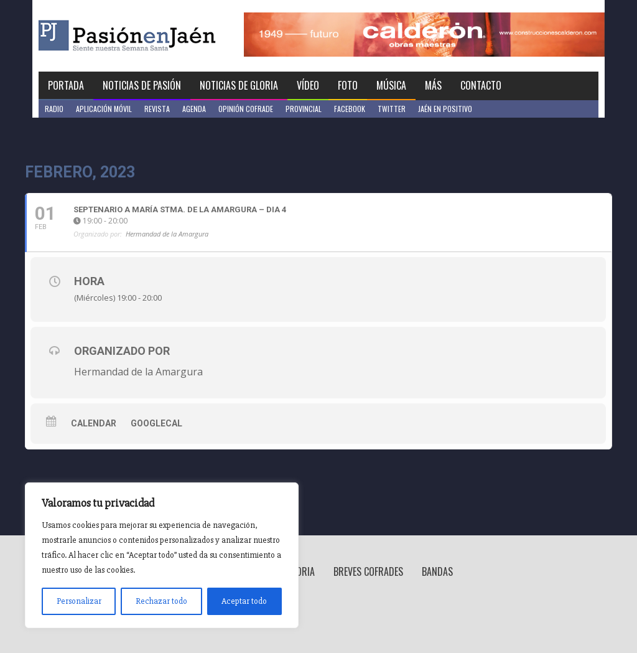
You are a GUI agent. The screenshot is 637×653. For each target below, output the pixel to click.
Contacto (480, 85)
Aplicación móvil (104, 108)
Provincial (304, 108)
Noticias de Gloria (239, 85)
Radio (54, 108)
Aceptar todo (244, 601)
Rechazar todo (161, 601)
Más (433, 85)
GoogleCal (156, 423)
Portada (66, 85)
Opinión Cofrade (245, 108)
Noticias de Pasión (142, 85)
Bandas (437, 571)
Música (391, 85)
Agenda (194, 108)
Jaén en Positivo (445, 108)
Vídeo (308, 85)
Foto (348, 85)
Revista (157, 108)
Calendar (93, 423)
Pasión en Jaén (160, 35)
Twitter (392, 108)
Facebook (349, 108)
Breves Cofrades (368, 571)
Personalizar (79, 601)
